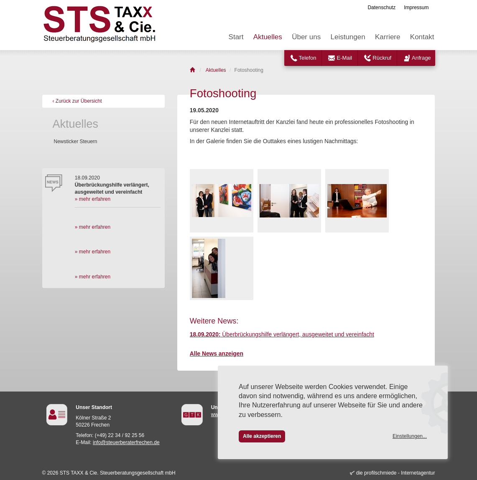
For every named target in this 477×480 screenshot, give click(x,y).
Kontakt (422, 37)
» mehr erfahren (92, 199)
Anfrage (421, 58)
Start (236, 37)
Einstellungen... (410, 436)
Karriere (387, 37)
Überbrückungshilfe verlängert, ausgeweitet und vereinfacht (282, 334)
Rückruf (381, 58)
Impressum (416, 7)
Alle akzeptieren (262, 436)
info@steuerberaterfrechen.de (126, 442)
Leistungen (347, 37)
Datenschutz (381, 7)
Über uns (306, 37)
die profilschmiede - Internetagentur (395, 473)
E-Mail (344, 58)
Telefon (307, 58)
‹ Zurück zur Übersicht (77, 101)
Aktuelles (267, 37)
